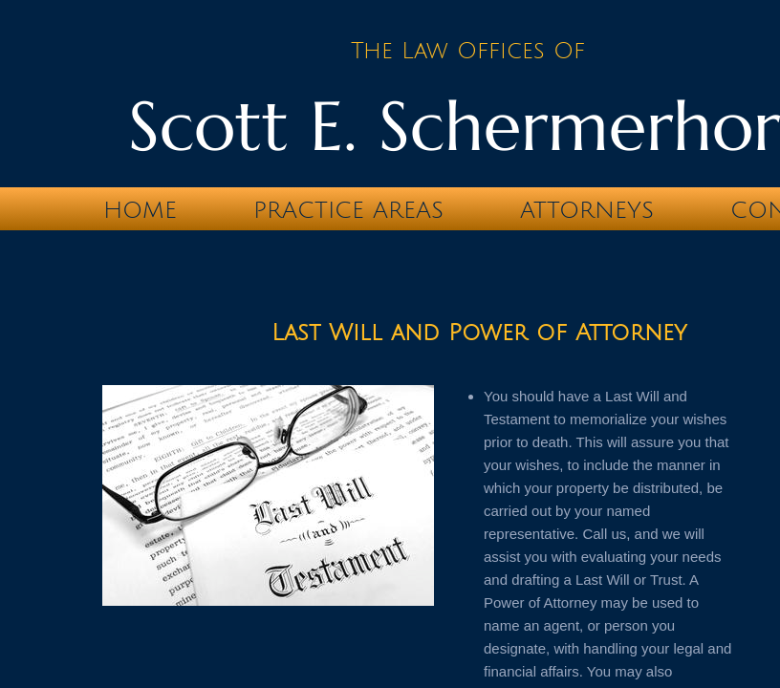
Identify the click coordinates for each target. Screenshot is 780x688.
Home (140, 210)
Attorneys (587, 210)
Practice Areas (348, 210)
